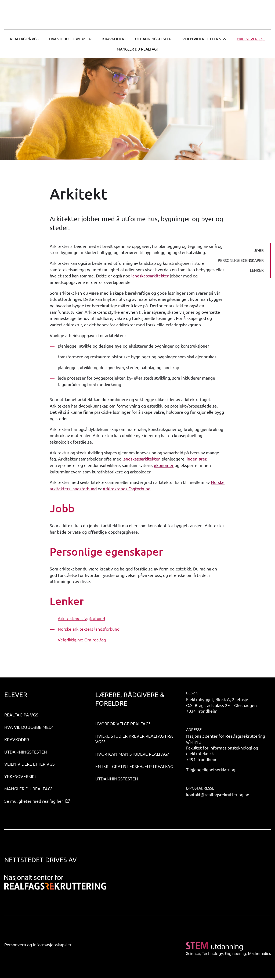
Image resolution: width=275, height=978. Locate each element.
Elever (15, 694)
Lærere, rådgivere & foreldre (129, 699)
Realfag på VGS (24, 38)
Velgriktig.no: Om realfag (82, 639)
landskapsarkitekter (150, 275)
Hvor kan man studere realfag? (132, 753)
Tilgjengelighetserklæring (210, 769)
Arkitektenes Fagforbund (126, 488)
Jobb (259, 250)
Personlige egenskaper (241, 260)
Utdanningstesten (153, 38)
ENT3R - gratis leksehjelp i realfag (134, 766)
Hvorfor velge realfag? (122, 723)
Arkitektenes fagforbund (81, 618)
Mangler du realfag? (137, 49)
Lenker (257, 270)
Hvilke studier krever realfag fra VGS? (134, 738)
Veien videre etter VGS (204, 38)
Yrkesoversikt (251, 38)
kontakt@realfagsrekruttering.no (217, 794)
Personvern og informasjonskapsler (37, 944)
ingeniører (196, 458)
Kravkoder (113, 38)
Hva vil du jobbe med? (70, 38)
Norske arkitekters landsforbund (89, 628)
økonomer (163, 465)
